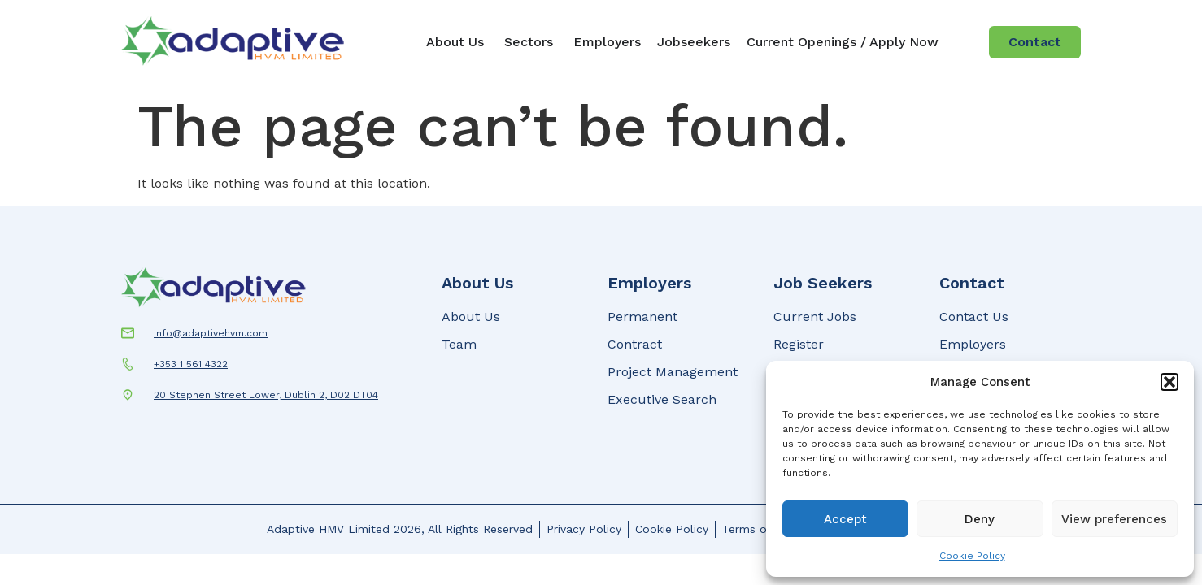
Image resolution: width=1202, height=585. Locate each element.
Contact (971, 282)
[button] (1169, 382)
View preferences (1114, 519)
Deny (980, 519)
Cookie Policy (972, 555)
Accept (845, 519)
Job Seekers (822, 282)
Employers (649, 282)
